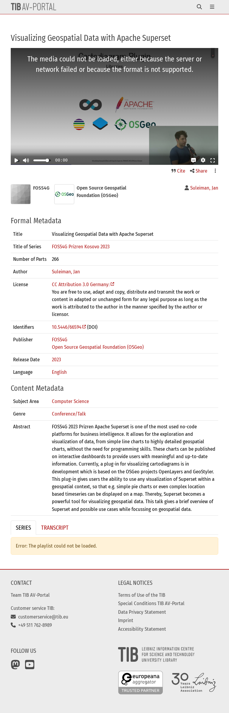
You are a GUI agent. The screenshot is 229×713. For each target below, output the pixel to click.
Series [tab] (23, 527)
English (59, 372)
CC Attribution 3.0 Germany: (81, 284)
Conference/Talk (69, 414)
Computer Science (70, 401)
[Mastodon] (15, 667)
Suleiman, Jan (66, 272)
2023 (56, 359)
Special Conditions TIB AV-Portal (151, 603)
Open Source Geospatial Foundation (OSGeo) (98, 347)
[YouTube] (30, 667)
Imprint (125, 620)
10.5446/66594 (66, 327)
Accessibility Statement (142, 629)
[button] (193, 160)
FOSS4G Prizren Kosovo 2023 (81, 246)
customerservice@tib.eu (39, 617)
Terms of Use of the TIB (141, 595)
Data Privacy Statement (142, 612)
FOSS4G (59, 339)
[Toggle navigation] (199, 7)
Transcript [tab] (55, 527)
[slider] (47, 160)
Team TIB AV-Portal (30, 595)
